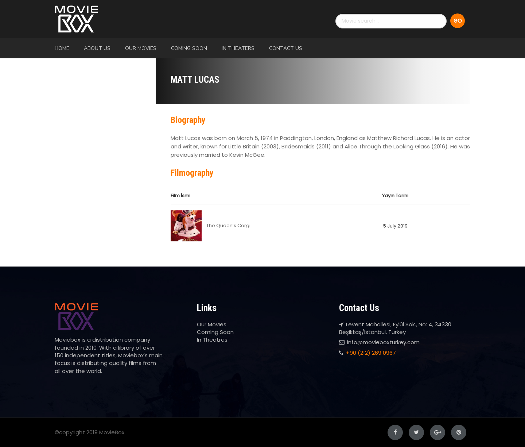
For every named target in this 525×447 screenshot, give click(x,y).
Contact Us (285, 48)
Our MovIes (140, 48)
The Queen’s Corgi (228, 225)
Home (62, 48)
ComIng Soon (189, 48)
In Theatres (212, 339)
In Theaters (238, 48)
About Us (97, 48)
